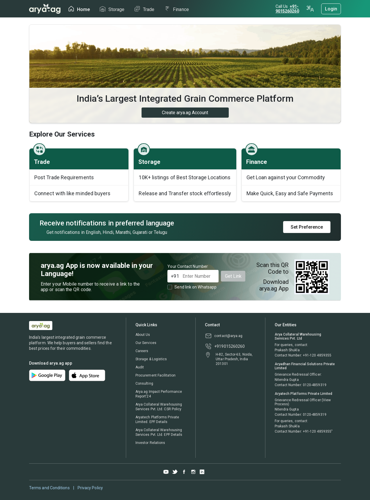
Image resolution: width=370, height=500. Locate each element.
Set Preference (307, 227)
